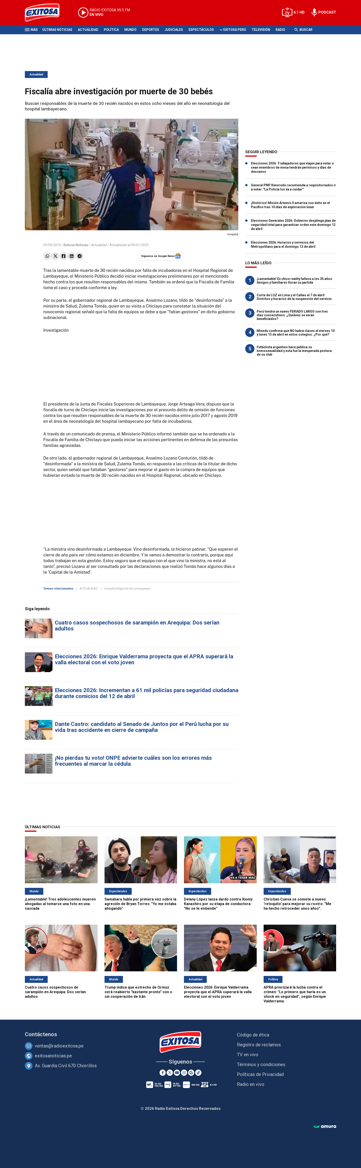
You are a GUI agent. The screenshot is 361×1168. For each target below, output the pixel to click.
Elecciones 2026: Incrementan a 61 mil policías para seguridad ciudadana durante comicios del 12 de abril (146, 693)
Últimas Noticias (57, 30)
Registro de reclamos (259, 1044)
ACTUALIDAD (89, 588)
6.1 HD (299, 12)
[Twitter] (170, 1073)
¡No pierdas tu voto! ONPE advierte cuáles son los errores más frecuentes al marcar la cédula (133, 761)
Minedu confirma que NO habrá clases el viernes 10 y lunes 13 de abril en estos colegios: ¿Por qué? (296, 332)
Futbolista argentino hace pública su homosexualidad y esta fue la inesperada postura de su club (294, 350)
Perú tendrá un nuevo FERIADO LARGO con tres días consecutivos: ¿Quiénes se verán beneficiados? (292, 315)
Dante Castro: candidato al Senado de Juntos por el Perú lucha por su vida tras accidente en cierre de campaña (142, 727)
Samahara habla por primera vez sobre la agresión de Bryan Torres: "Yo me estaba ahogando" (140, 904)
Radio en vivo (250, 1084)
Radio (280, 30)
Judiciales (174, 30)
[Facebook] (163, 1073)
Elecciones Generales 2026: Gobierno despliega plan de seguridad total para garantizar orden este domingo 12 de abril (293, 225)
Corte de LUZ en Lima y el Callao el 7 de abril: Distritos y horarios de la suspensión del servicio (294, 297)
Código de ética (253, 1035)
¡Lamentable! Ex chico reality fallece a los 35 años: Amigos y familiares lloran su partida (295, 280)
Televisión (261, 30)
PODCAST (327, 12)
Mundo (130, 30)
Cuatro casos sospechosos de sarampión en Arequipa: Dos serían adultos (137, 625)
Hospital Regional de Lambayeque (127, 588)
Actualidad (88, 30)
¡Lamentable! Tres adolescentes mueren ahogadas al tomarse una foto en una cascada (60, 904)
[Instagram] (184, 1073)
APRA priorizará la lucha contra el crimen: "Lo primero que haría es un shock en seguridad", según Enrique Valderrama (295, 994)
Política (111, 30)
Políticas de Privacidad (260, 1074)
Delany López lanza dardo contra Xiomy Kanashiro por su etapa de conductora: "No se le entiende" (218, 904)
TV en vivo (247, 1054)
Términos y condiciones (261, 1064)
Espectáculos (201, 30)
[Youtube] (177, 1073)
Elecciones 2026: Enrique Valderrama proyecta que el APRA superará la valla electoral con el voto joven (144, 659)
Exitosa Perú (234, 30)
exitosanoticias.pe (53, 1056)
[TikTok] (198, 1073)
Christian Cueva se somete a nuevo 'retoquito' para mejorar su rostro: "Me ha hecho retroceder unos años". (297, 904)
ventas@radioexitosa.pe (59, 1046)
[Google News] (191, 1073)
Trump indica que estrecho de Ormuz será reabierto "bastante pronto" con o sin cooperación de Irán (138, 992)
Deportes (150, 30)
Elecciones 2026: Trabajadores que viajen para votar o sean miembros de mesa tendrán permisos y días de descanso (292, 167)
